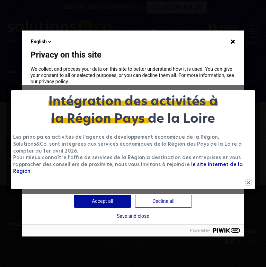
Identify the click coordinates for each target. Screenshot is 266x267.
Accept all (102, 201)
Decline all (163, 201)
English (41, 41)
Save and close (133, 216)
